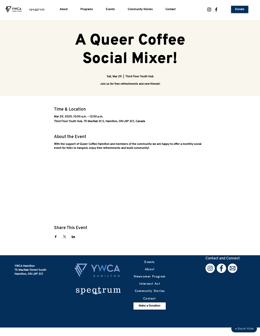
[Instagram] (209, 9)
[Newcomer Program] (149, 276)
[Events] (149, 262)
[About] (149, 269)
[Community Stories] (149, 291)
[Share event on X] (64, 236)
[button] (67, 9)
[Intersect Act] (149, 283)
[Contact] (149, 298)
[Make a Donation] (149, 306)
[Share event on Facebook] (55, 236)
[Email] (232, 268)
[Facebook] (216, 9)
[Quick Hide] (244, 328)
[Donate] (239, 9)
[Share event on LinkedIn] (73, 236)
